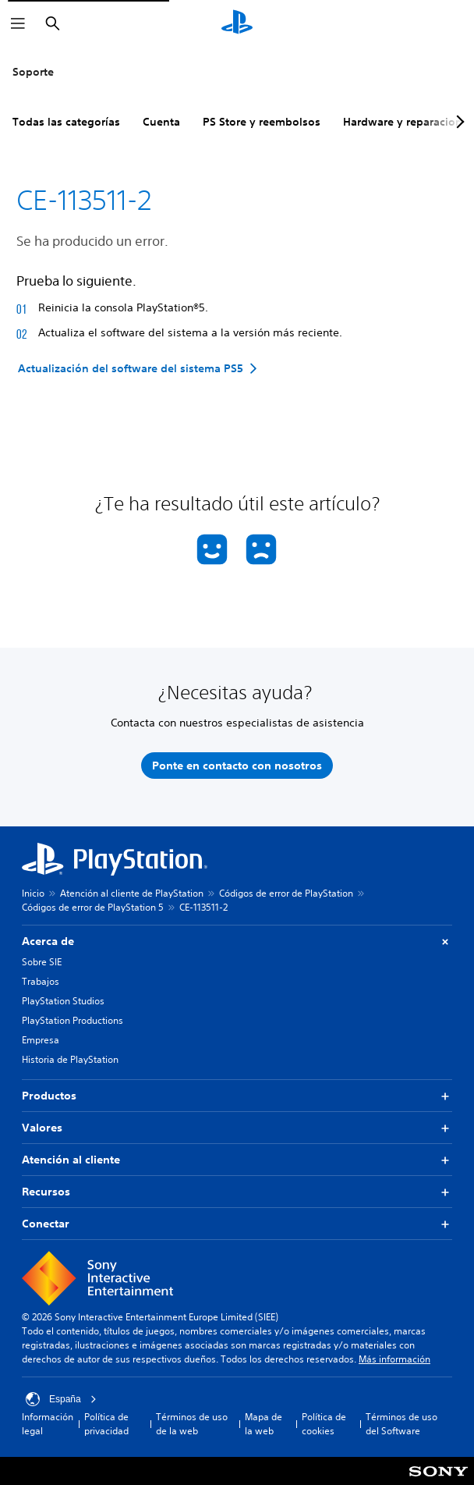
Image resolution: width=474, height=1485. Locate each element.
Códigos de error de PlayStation (286, 893)
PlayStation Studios (63, 1000)
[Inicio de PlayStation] (237, 23)
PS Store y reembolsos (261, 122)
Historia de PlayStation (70, 1059)
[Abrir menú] (18, 23)
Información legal (47, 1423)
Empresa (40, 1039)
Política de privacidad (106, 1423)
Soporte (33, 72)
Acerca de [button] (237, 941)
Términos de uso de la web (192, 1423)
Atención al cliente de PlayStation (131, 893)
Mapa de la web (263, 1423)
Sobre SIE (42, 961)
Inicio (33, 893)
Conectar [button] (237, 1224)
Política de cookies (324, 1423)
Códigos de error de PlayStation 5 (93, 907)
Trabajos (40, 981)
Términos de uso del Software (401, 1423)
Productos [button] (237, 1096)
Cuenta (161, 122)
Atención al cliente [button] (237, 1160)
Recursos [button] (237, 1192)
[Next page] (457, 122)
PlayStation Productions (72, 1020)
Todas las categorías (66, 122)
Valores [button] (237, 1128)
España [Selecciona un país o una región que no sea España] (61, 1399)
